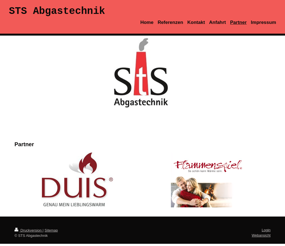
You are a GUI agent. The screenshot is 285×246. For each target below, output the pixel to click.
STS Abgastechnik (57, 12)
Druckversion (28, 232)
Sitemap (51, 232)
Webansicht (261, 237)
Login (266, 232)
